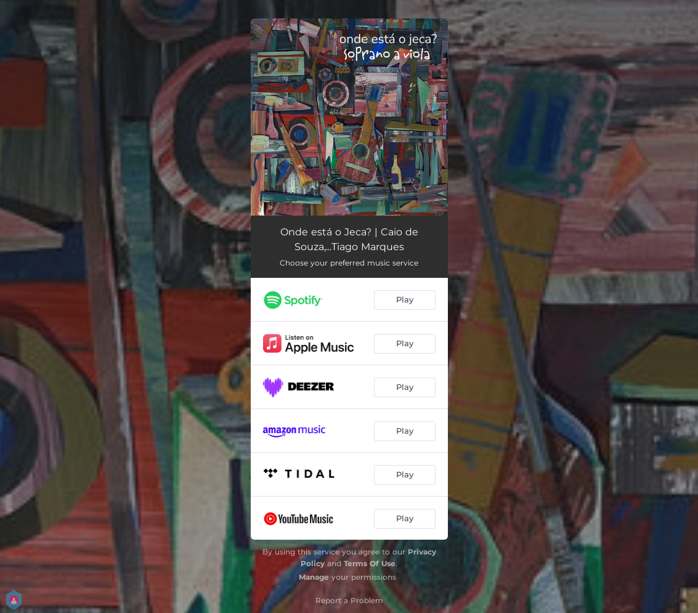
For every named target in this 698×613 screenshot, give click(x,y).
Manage (314, 577)
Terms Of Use (370, 563)
